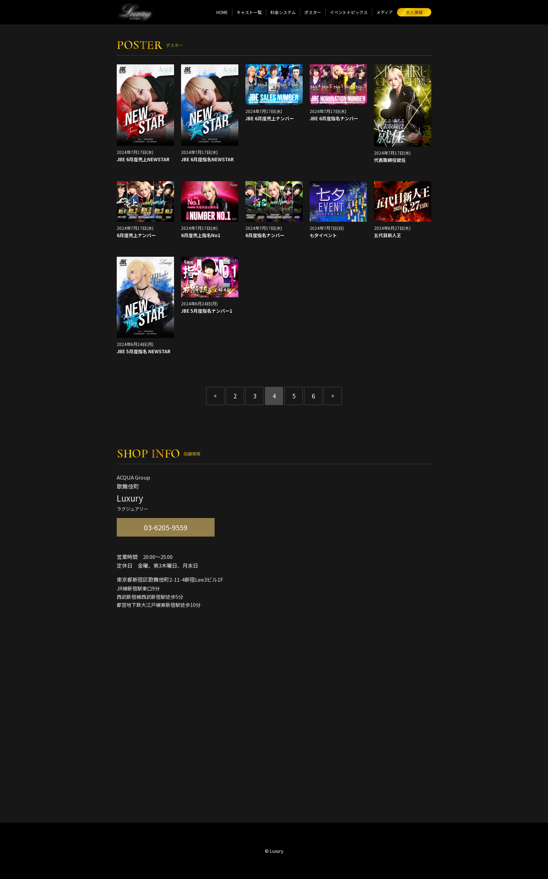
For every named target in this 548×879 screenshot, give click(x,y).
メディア (384, 12)
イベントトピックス (349, 12)
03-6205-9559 (165, 527)
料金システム (283, 12)
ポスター (312, 12)
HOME (222, 12)
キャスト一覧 (249, 12)
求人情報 (414, 12)
